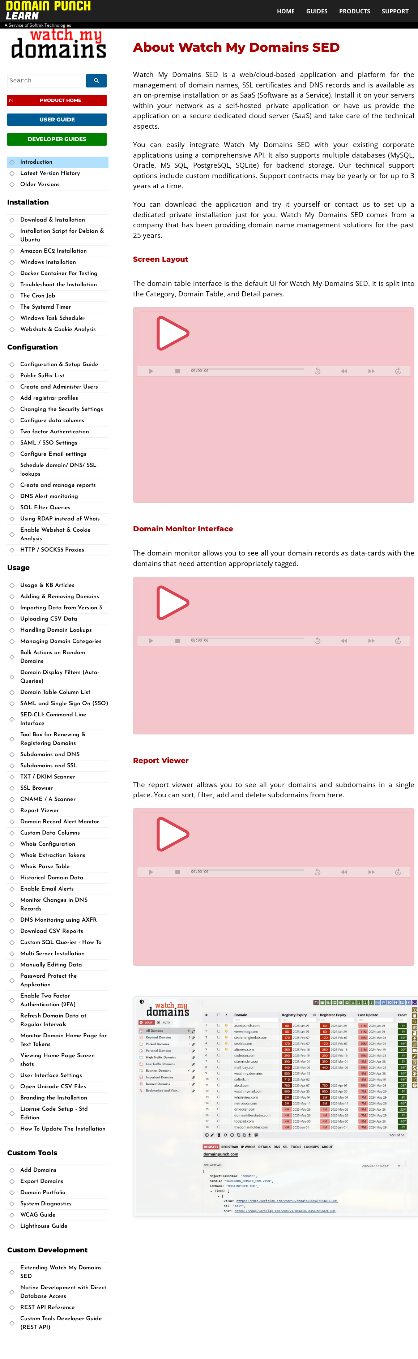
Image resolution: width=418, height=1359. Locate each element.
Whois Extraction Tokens (52, 855)
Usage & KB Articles (47, 585)
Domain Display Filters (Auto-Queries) (59, 677)
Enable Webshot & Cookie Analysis (55, 534)
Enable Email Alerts (47, 889)
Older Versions (40, 185)
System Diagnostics (46, 1204)
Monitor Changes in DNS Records (54, 904)
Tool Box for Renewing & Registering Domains (53, 739)
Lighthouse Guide (44, 1226)
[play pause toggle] (150, 371)
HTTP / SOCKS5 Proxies (52, 550)
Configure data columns (52, 421)
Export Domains (41, 1181)
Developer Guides (57, 139)
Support (395, 11)
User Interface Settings (51, 1076)
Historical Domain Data (52, 878)
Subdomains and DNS (50, 755)
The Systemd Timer (45, 307)
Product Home (60, 100)
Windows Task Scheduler (52, 318)
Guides (317, 11)
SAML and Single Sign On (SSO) (64, 704)
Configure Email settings (53, 454)
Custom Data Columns (50, 833)
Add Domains (38, 1170)
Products (354, 11)
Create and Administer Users (59, 387)
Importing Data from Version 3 (61, 608)
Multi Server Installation (52, 954)
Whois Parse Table (45, 867)
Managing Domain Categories (61, 641)
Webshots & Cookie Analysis (58, 330)
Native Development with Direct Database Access (63, 1292)
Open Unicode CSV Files (53, 1087)
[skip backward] (317, 371)
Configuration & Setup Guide (59, 365)
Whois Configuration (47, 844)
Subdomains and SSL (48, 766)
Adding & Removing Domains (59, 597)
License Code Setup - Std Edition (54, 1113)
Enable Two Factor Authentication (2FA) (48, 1000)
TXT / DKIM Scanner (47, 777)
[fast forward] (371, 371)
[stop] (177, 371)
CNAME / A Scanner (48, 799)
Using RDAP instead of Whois (60, 519)
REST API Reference (47, 1308)
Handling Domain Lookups (56, 630)
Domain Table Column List (55, 692)
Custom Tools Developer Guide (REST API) (61, 1323)
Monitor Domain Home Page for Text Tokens (63, 1040)
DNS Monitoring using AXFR (58, 920)
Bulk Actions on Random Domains (52, 657)
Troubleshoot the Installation (58, 285)
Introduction (36, 162)
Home (286, 11)
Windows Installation (48, 262)
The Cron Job (37, 296)
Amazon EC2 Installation (53, 251)
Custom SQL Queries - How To (61, 943)
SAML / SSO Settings (48, 443)
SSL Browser (36, 788)
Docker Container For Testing (59, 273)
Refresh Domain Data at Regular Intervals (53, 1020)
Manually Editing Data (51, 965)
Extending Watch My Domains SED (61, 1272)
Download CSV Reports (51, 931)
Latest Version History (50, 173)
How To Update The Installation (63, 1129)
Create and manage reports (58, 485)
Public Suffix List (42, 376)
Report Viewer (39, 811)
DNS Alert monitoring (49, 497)
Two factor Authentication (54, 432)
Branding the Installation (53, 1098)
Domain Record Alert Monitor (59, 822)
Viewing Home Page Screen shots (57, 1060)
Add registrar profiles (49, 398)
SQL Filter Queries (45, 508)
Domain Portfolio (42, 1193)
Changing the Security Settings (61, 409)
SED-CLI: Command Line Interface (53, 719)
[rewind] (344, 371)
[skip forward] (398, 371)
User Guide (57, 119)
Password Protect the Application (48, 980)
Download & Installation (52, 220)
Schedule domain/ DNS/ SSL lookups (58, 470)
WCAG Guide (38, 1215)
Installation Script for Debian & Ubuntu (62, 235)
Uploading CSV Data (48, 619)
